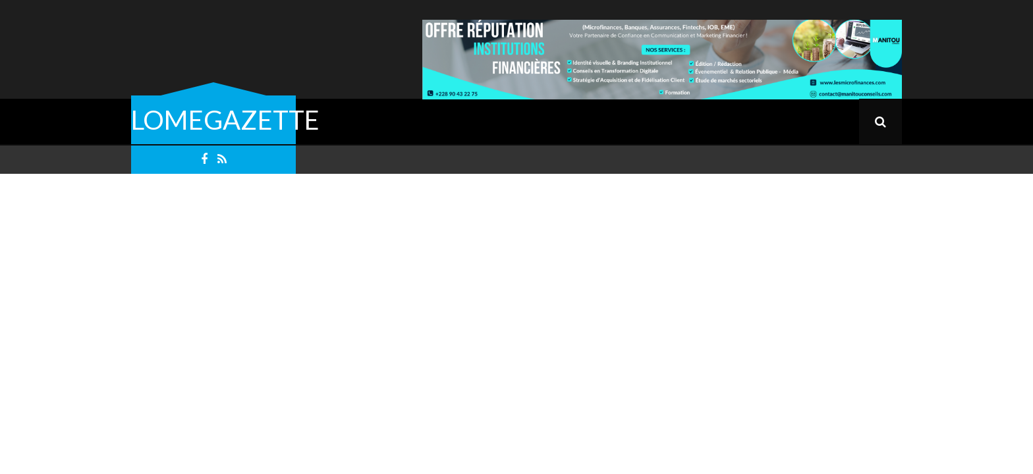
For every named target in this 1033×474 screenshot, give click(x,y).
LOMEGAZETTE (225, 120)
